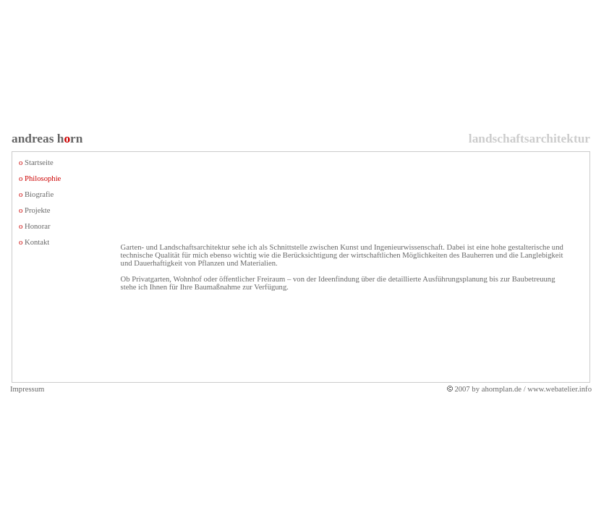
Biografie (39, 194)
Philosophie (43, 178)
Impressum (27, 389)
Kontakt (37, 242)
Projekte (38, 210)
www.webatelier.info (559, 389)
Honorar (38, 226)
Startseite (39, 162)
